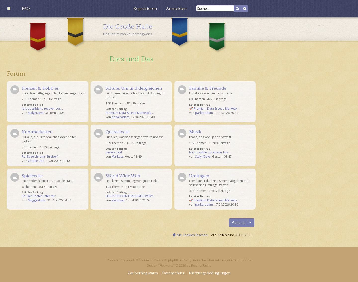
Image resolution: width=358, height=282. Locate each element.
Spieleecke (32, 175)
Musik (195, 131)
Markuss (117, 157)
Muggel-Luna (37, 200)
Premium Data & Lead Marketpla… (130, 113)
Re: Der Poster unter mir (39, 196)
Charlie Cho (36, 161)
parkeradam (120, 117)
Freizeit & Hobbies (40, 88)
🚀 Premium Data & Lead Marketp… (214, 109)
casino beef (114, 152)
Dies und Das (131, 59)
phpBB (131, 260)
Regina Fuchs (201, 265)
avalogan (118, 200)
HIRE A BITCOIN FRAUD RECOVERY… (130, 196)
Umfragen (199, 175)
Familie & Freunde (207, 88)
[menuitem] (25, 8)
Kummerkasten (37, 131)
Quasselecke (118, 131)
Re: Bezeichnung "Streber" (40, 157)
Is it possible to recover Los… (42, 109)
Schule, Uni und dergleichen (134, 88)
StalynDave (35, 113)
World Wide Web (123, 175)
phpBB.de (244, 260)
